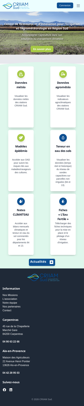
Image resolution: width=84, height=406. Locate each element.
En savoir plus (42, 49)
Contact (7, 310)
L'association (10, 299)
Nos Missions (10, 295)
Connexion (65, 5)
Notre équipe (10, 302)
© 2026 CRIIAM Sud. (42, 399)
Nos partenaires (11, 306)
